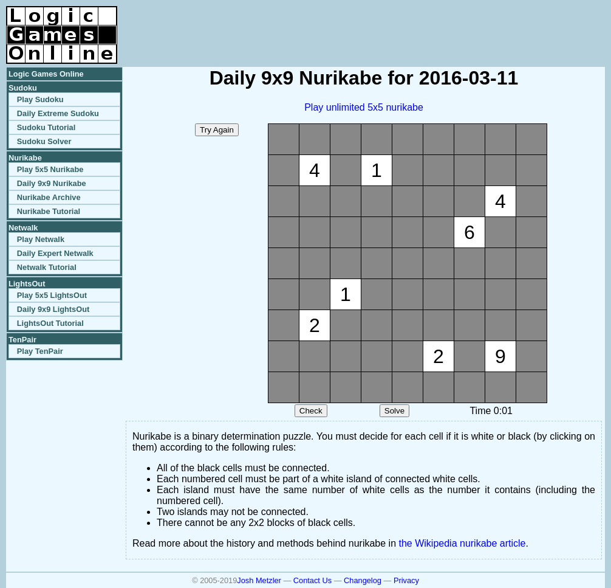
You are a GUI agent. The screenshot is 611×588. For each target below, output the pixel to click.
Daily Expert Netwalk (55, 253)
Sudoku (23, 87)
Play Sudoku (40, 99)
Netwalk (23, 227)
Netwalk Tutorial (47, 267)
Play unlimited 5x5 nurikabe (363, 107)
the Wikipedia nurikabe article (462, 543)
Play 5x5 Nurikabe (50, 169)
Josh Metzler (259, 580)
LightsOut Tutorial (50, 323)
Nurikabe (25, 157)
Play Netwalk (40, 239)
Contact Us (312, 580)
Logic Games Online (46, 73)
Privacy (406, 580)
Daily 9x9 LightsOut (53, 309)
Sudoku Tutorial (46, 127)
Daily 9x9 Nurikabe (51, 183)
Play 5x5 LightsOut (52, 295)
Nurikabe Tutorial (48, 211)
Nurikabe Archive (49, 197)
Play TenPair (40, 351)
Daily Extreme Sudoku (58, 113)
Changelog (362, 580)
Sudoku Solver (44, 141)
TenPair (22, 339)
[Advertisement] (463, 24)
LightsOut (27, 283)
